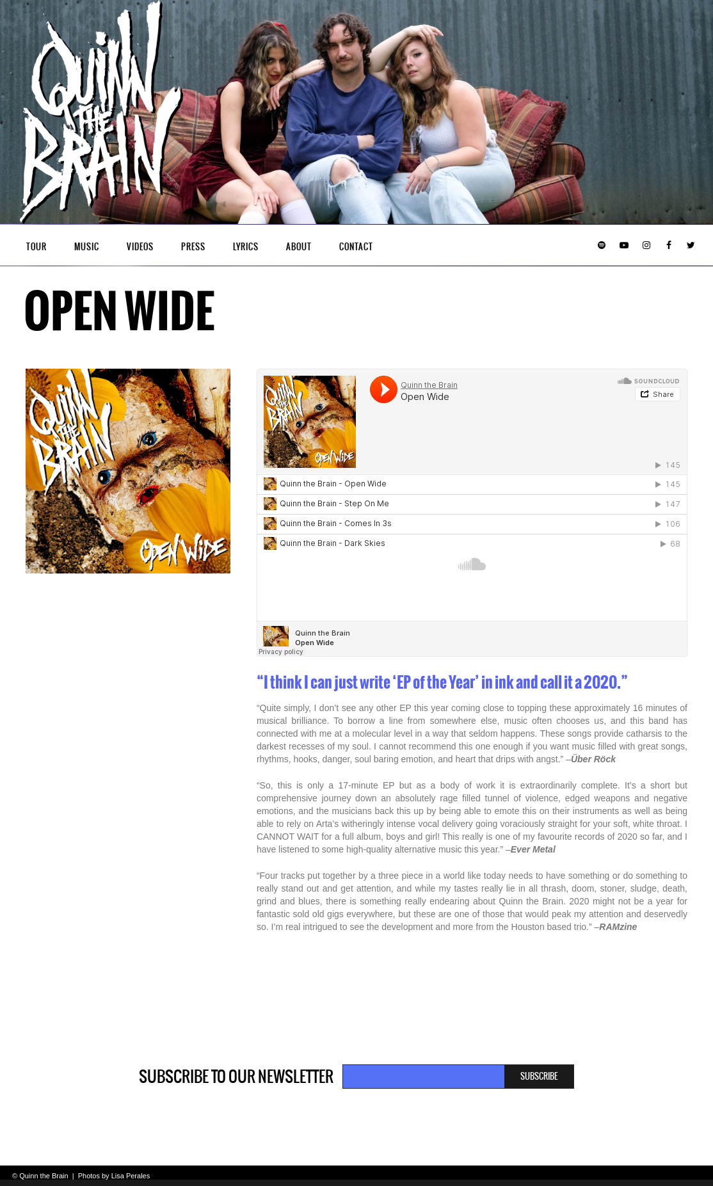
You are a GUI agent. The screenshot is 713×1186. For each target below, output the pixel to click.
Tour (36, 247)
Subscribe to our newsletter (236, 1076)
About (299, 247)
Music (86, 247)
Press (193, 247)
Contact (356, 247)
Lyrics (246, 247)
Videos (140, 247)
